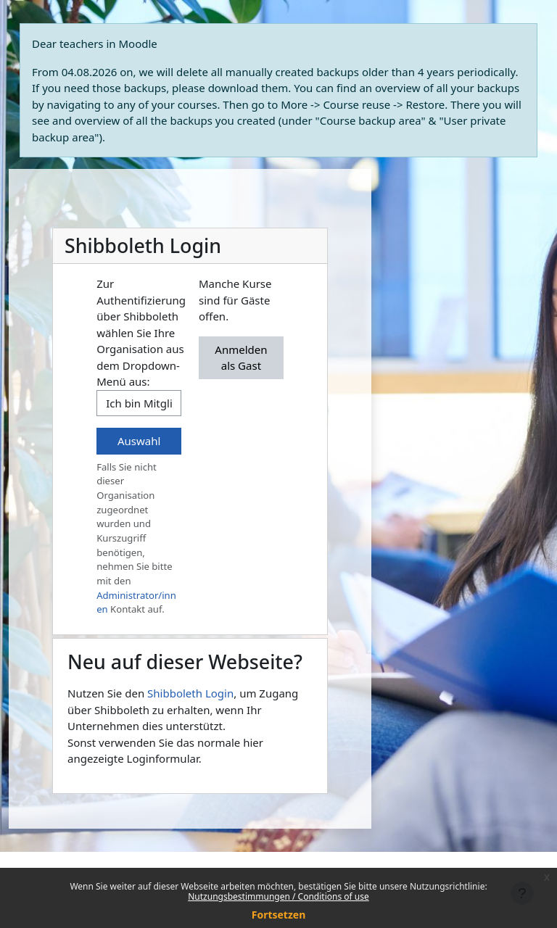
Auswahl (138, 441)
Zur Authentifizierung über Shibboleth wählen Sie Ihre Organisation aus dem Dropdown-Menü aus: (141, 332)
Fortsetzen (279, 914)
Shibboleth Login (190, 693)
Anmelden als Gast (241, 357)
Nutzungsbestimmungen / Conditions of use (278, 896)
